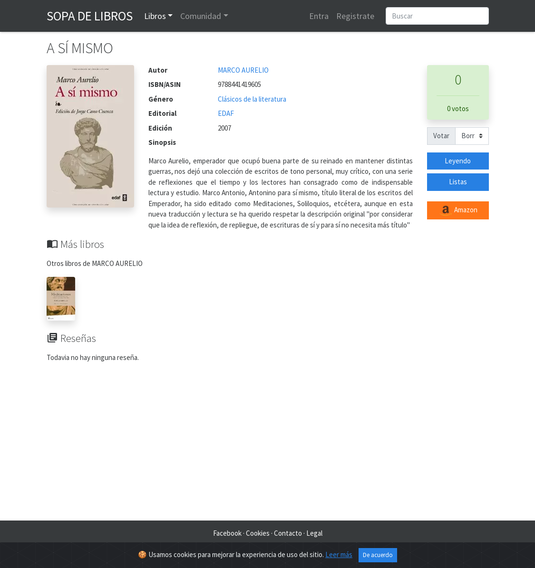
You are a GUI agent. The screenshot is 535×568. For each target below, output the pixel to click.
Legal (314, 533)
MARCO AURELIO (243, 70)
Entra (319, 15)
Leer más (338, 554)
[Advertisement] (268, 444)
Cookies (258, 533)
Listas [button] (458, 181)
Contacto (288, 533)
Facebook (227, 533)
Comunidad (200, 15)
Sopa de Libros (90, 16)
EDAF (226, 113)
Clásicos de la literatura (252, 99)
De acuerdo (378, 555)
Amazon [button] (457, 210)
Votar (441, 135)
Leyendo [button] (458, 160)
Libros (155, 15)
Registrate (355, 15)
